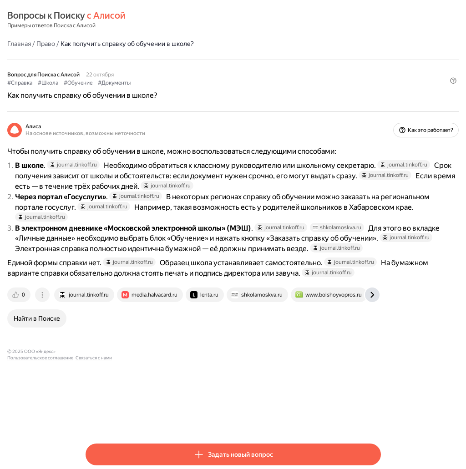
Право (124, 43)
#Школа (126, 82)
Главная (97, 43)
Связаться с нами (224, 418)
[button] (375, 97)
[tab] (98, 361)
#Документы (192, 82)
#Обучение (156, 82)
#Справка (98, 82)
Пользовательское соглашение (171, 418)
